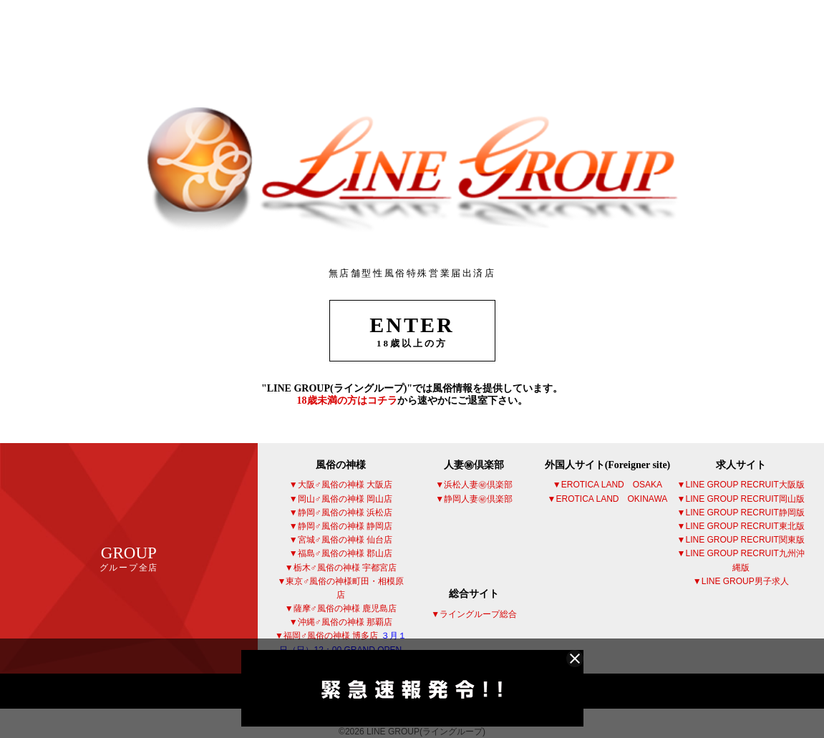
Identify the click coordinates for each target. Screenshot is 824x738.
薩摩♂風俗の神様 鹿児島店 (345, 608)
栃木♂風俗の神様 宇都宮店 (345, 568)
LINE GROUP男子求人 (745, 581)
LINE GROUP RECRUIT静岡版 (744, 513)
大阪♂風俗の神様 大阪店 (345, 485)
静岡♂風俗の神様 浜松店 (345, 513)
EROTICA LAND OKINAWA (612, 499)
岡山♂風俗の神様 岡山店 (345, 499)
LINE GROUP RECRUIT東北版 (744, 526)
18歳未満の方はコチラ (347, 400)
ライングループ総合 (478, 614)
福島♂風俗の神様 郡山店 (345, 553)
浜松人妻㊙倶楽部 (478, 485)
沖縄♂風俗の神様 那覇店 (345, 622)
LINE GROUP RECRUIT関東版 (744, 540)
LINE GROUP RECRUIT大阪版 (744, 485)
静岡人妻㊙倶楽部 (478, 499)
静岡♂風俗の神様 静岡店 (345, 526)
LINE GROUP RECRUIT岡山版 (744, 499)
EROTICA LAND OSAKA (611, 485)
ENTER (412, 331)
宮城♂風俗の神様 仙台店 (345, 540)
